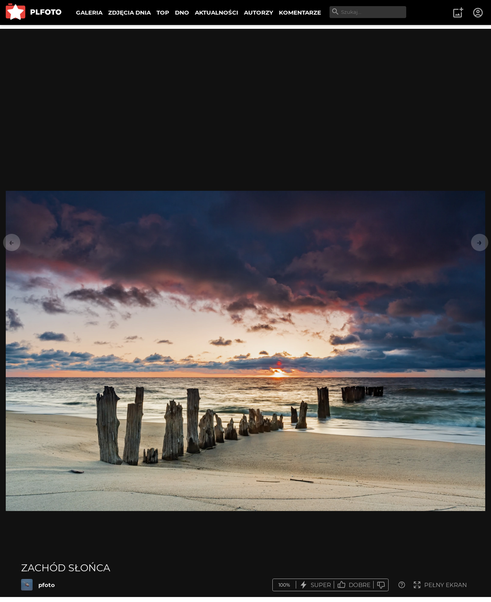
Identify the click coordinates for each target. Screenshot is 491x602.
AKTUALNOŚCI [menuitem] (216, 12)
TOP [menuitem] (163, 12)
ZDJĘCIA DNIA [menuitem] (129, 12)
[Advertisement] (245, 82)
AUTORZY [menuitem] (258, 12)
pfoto (46, 585)
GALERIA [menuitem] (89, 12)
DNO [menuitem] (182, 12)
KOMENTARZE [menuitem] (300, 12)
